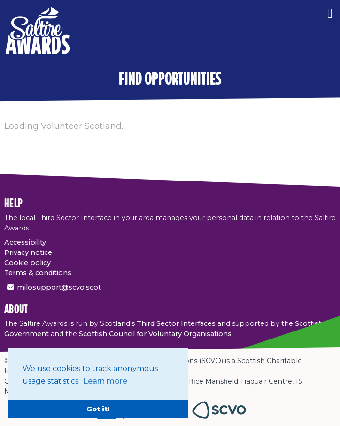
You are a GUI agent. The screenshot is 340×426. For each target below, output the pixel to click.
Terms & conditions (37, 272)
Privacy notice (28, 252)
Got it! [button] (97, 409)
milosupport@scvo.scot (59, 287)
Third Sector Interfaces (176, 323)
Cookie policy (27, 263)
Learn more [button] (105, 381)
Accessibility (25, 242)
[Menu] (330, 11)
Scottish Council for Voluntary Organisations (155, 334)
